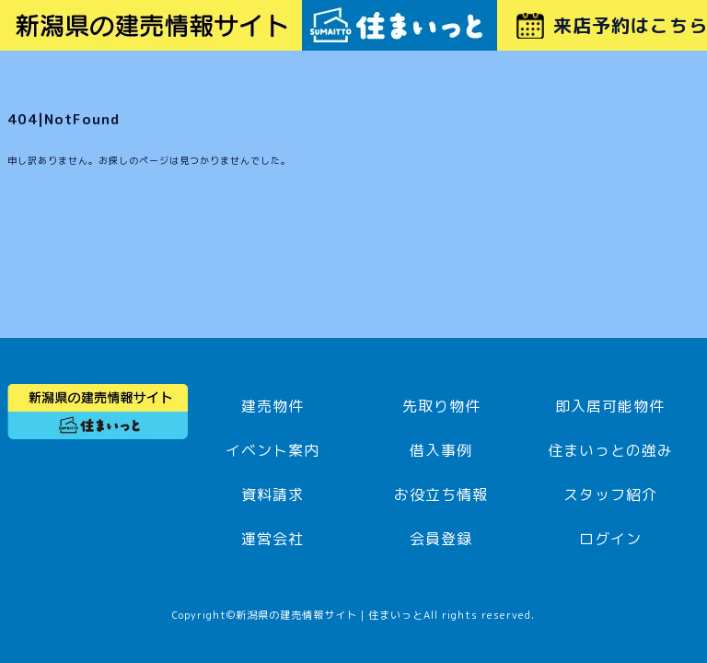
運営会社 (272, 539)
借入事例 (441, 450)
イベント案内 (272, 450)
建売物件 (272, 406)
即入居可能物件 (610, 406)
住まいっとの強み (610, 450)
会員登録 (441, 539)
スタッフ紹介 (610, 494)
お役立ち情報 (441, 494)
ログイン (610, 539)
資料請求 (272, 494)
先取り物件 (441, 406)
